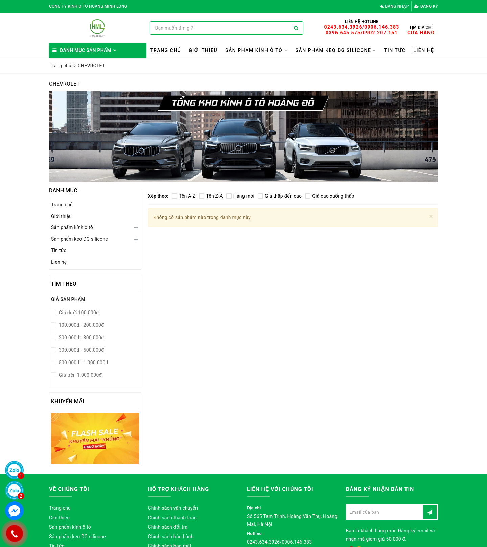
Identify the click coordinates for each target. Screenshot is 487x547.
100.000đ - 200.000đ (80, 325)
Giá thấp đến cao (280, 196)
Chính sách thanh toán (172, 517)
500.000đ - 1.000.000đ (82, 362)
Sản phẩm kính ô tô (256, 50)
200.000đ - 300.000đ (80, 337)
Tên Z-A (211, 196)
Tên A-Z (183, 196)
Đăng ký (426, 6)
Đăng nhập (394, 6)
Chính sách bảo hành (171, 536)
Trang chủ (165, 50)
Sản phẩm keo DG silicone (336, 50)
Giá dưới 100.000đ (78, 312)
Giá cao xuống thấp (329, 196)
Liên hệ (423, 50)
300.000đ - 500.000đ (80, 350)
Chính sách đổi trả (168, 527)
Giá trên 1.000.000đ (79, 375)
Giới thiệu (203, 50)
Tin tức (395, 50)
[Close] (431, 216)
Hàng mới (240, 196)
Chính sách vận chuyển (173, 508)
